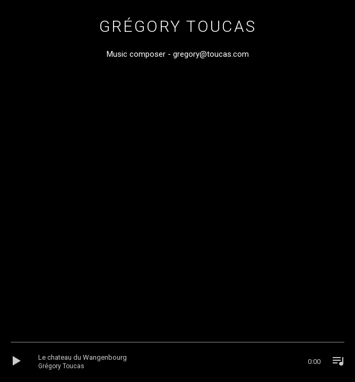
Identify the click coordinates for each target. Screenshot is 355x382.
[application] (177, 362)
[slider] (177, 345)
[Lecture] (20, 361)
